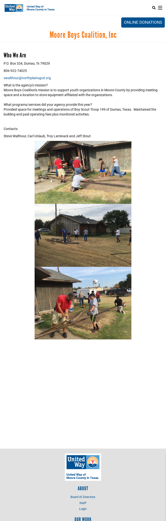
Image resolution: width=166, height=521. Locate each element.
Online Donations (143, 22)
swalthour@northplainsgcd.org (27, 78)
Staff (82, 503)
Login (83, 508)
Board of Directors (82, 497)
